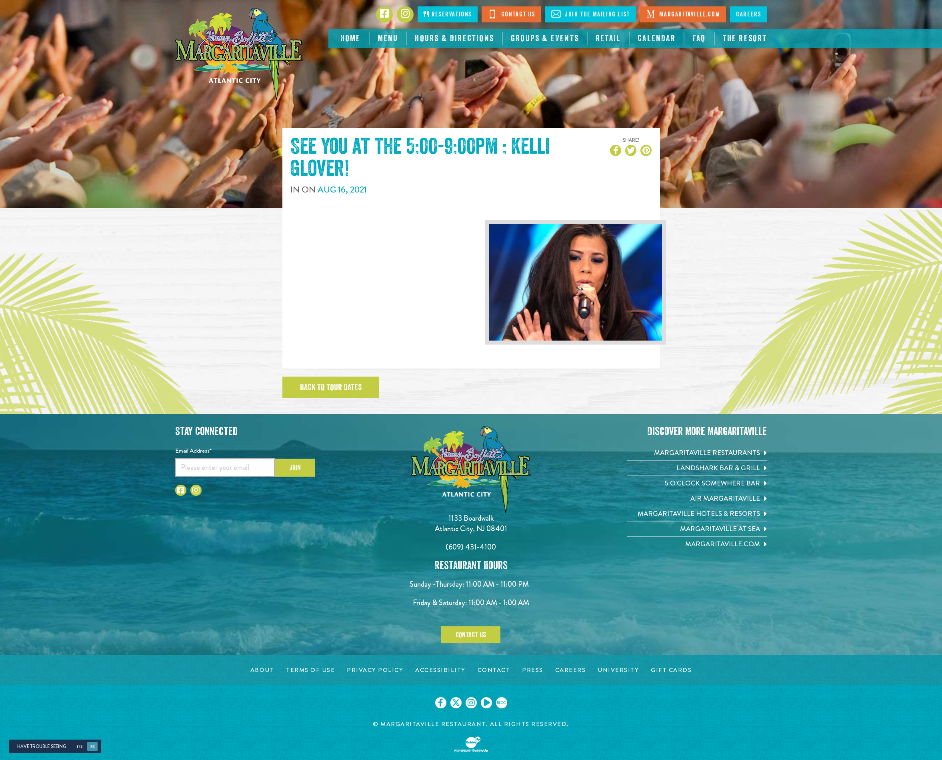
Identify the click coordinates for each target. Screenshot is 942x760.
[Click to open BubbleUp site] (471, 744)
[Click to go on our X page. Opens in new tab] (456, 702)
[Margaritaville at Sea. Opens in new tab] (697, 528)
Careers (748, 14)
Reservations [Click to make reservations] (448, 14)
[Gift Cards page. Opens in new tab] (671, 670)
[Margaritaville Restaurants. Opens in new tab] (697, 452)
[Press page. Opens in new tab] (532, 670)
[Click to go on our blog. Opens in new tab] (501, 702)
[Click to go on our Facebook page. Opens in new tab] (440, 702)
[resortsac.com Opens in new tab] (745, 38)
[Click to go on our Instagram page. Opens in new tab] (471, 702)
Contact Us (511, 14)
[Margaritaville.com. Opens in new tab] (697, 544)
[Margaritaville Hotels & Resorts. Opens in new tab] (697, 513)
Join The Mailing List (590, 14)
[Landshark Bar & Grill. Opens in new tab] (697, 468)
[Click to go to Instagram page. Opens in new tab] (405, 14)
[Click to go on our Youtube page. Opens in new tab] (486, 702)
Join (295, 467)
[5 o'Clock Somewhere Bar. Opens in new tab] (697, 483)
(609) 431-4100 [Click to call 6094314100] (471, 546)
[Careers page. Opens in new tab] (570, 670)
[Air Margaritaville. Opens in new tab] (697, 498)
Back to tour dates (331, 387)
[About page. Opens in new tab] (262, 670)
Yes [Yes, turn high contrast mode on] (79, 746)
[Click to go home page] (239, 54)
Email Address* (193, 450)
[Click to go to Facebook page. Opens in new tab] (384, 14)
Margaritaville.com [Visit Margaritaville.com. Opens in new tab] (683, 14)
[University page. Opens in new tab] (618, 670)
